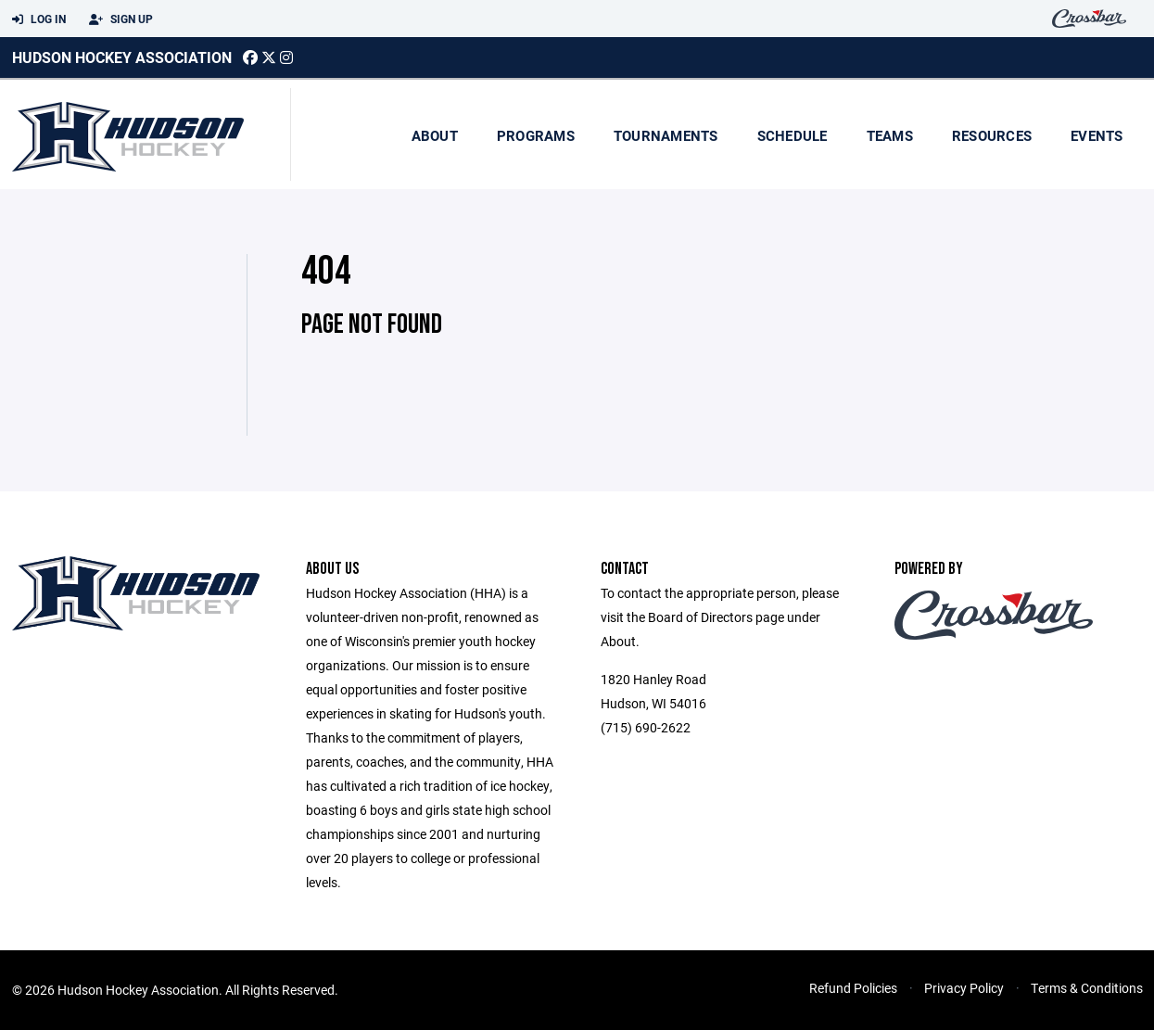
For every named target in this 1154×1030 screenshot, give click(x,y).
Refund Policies (853, 988)
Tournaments (666, 135)
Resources (992, 135)
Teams (890, 135)
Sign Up (121, 19)
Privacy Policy (964, 988)
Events (1097, 135)
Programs (536, 135)
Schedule (792, 135)
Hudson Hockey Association (122, 57)
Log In (39, 19)
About (435, 135)
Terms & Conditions (1087, 988)
